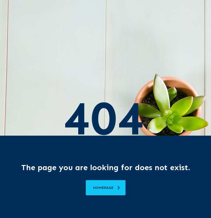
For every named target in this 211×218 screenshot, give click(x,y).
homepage (106, 188)
